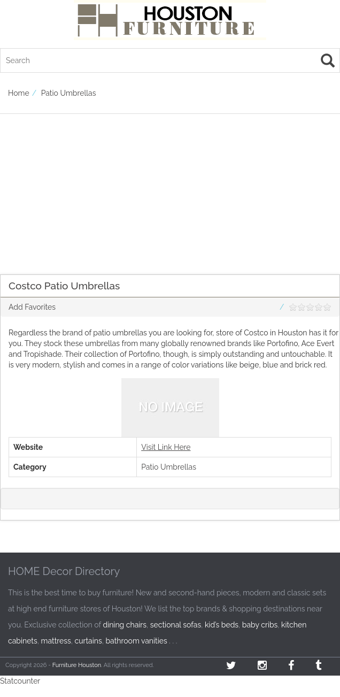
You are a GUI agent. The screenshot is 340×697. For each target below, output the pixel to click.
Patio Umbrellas (68, 93)
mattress (56, 641)
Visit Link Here (165, 447)
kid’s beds (221, 625)
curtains (88, 641)
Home (18, 93)
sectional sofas (175, 625)
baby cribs (260, 625)
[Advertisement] (166, 189)
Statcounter (20, 681)
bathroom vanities (136, 641)
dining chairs (124, 625)
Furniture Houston (76, 665)
